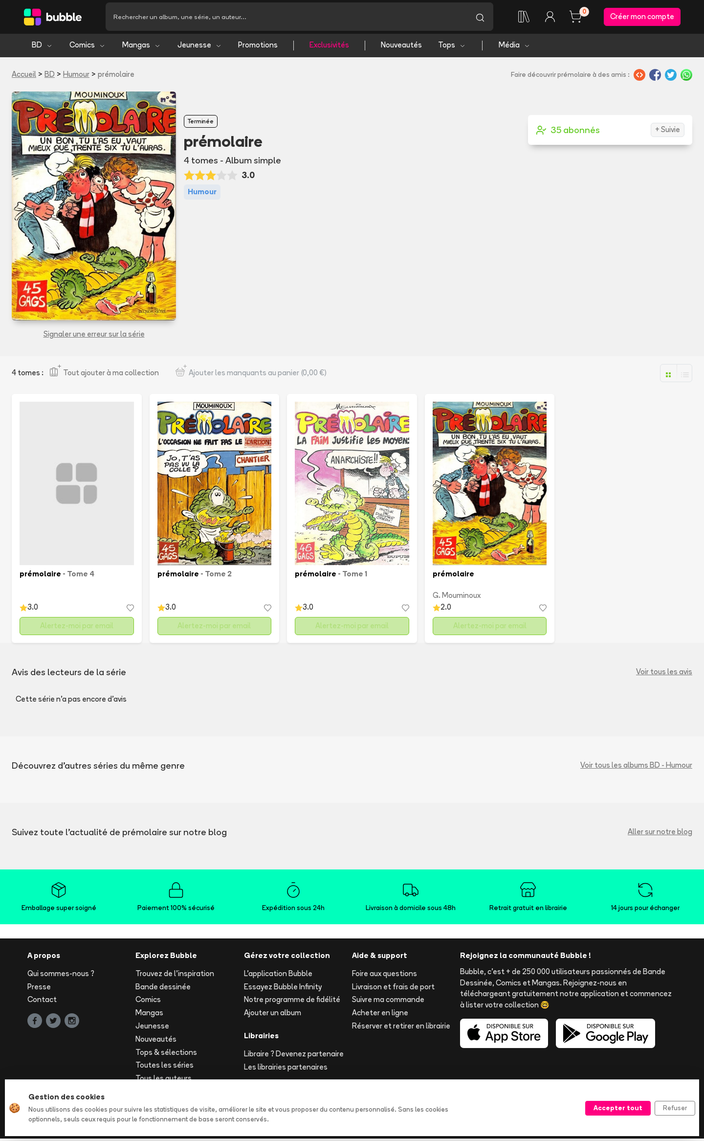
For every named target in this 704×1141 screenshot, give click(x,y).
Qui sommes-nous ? (60, 976)
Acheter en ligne (380, 1015)
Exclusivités (329, 47)
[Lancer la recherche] (480, 18)
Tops (452, 47)
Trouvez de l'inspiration (174, 976)
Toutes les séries (164, 1068)
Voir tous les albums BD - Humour (636, 768)
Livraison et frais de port (393, 989)
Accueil (24, 76)
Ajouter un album (272, 1015)
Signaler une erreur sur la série (94, 337)
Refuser (675, 1108)
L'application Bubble (278, 976)
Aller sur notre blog (660, 834)
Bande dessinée (163, 989)
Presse (39, 989)
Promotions (258, 47)
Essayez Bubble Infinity (283, 989)
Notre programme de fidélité (292, 1002)
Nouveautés (401, 47)
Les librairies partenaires (286, 1069)
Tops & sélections (166, 1054)
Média (514, 47)
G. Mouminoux (457, 598)
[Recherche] (286, 18)
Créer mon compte (642, 18)
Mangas (141, 47)
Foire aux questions (384, 976)
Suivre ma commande (388, 1002)
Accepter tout (618, 1108)
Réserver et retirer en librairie (401, 1028)
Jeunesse (199, 47)
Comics (87, 47)
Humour (76, 76)
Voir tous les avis (664, 674)
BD (42, 47)
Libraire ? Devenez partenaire (294, 1056)
